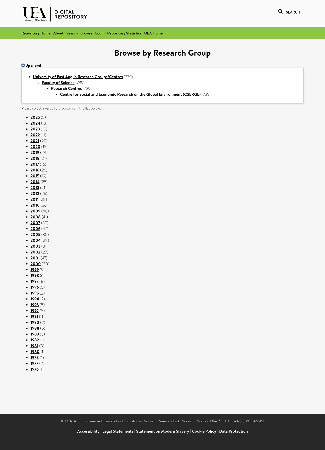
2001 (35, 258)
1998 (34, 275)
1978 (34, 357)
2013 (34, 187)
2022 (35, 135)
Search (72, 33)
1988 (34, 328)
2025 (35, 117)
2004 (35, 240)
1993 (34, 305)
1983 (34, 334)
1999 (34, 269)
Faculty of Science (58, 82)
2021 (34, 141)
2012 (34, 193)
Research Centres (66, 88)
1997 (34, 281)
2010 (35, 205)
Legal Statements (117, 431)
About (58, 33)
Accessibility (88, 431)
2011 (34, 199)
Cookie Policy (204, 431)
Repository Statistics (124, 33)
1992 (34, 310)
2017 (34, 164)
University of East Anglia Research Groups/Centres (78, 77)
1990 (34, 322)
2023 (35, 129)
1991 (34, 316)
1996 (34, 287)
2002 (35, 252)
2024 (35, 123)
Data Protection (233, 431)
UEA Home (153, 33)
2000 (35, 264)
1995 (34, 293)
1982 (34, 340)
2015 (34, 176)
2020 (35, 146)
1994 (34, 299)
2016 (34, 170)
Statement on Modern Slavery (162, 431)
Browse (86, 33)
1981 (34, 346)
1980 (34, 351)
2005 (35, 234)
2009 (35, 211)
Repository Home (36, 33)
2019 (34, 152)
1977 (34, 363)
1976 (34, 369)
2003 (35, 246)
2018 (34, 158)
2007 (35, 223)
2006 (35, 228)
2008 (35, 217)
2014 (34, 182)
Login (99, 33)
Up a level (31, 65)
